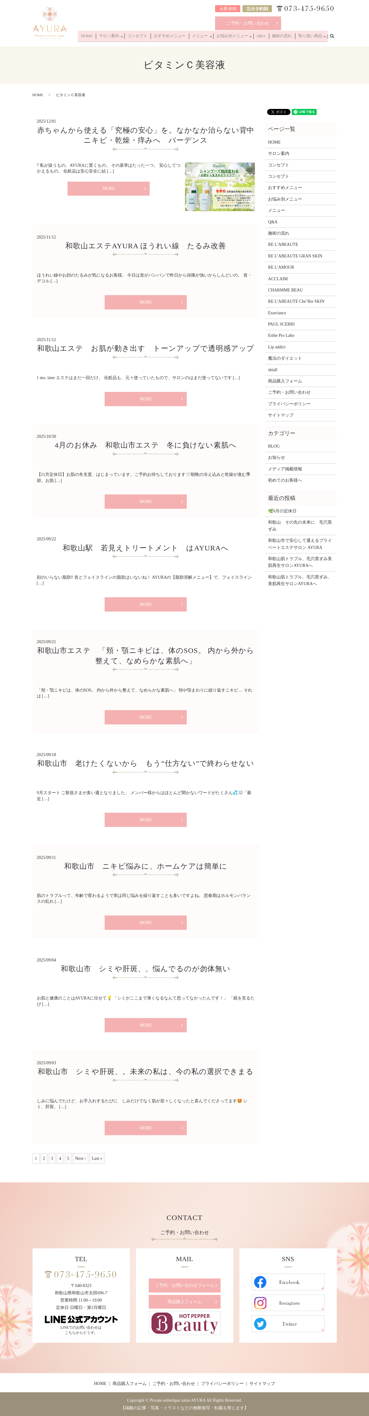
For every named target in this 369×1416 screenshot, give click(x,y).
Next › (80, 1158)
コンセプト (153, 37)
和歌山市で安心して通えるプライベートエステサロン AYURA (300, 543)
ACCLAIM (278, 279)
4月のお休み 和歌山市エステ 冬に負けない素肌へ (146, 445)
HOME (106, 37)
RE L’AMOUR (281, 267)
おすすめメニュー (182, 37)
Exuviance (277, 313)
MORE (109, 188)
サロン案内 (126, 37)
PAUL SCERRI (281, 324)
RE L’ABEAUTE (283, 244)
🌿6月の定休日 (282, 511)
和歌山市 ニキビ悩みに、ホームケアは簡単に (145, 866)
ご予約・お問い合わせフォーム (184, 1285)
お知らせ (276, 457)
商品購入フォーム (285, 381)
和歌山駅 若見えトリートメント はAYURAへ (146, 548)
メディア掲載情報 (285, 469)
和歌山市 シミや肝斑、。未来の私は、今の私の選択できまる (146, 1072)
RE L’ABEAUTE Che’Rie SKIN (296, 301)
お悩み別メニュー (239, 37)
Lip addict (276, 347)
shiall (272, 370)
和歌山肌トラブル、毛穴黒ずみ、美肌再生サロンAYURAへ (300, 580)
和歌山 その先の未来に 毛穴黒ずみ (300, 525)
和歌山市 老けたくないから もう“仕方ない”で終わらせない (145, 763)
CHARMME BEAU (285, 290)
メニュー (208, 37)
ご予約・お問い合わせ (248, 23)
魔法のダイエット (285, 358)
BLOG (274, 446)
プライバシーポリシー (289, 404)
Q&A (267, 37)
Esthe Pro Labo (281, 335)
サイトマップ (281, 415)
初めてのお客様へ (285, 480)
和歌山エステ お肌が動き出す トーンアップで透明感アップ (146, 348)
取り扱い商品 (310, 37)
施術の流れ (285, 37)
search (335, 37)
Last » (97, 1158)
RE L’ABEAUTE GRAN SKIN (295, 256)
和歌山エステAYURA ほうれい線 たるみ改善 (145, 246)
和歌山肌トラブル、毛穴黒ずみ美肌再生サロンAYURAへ (300, 562)
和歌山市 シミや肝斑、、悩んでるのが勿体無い (146, 969)
